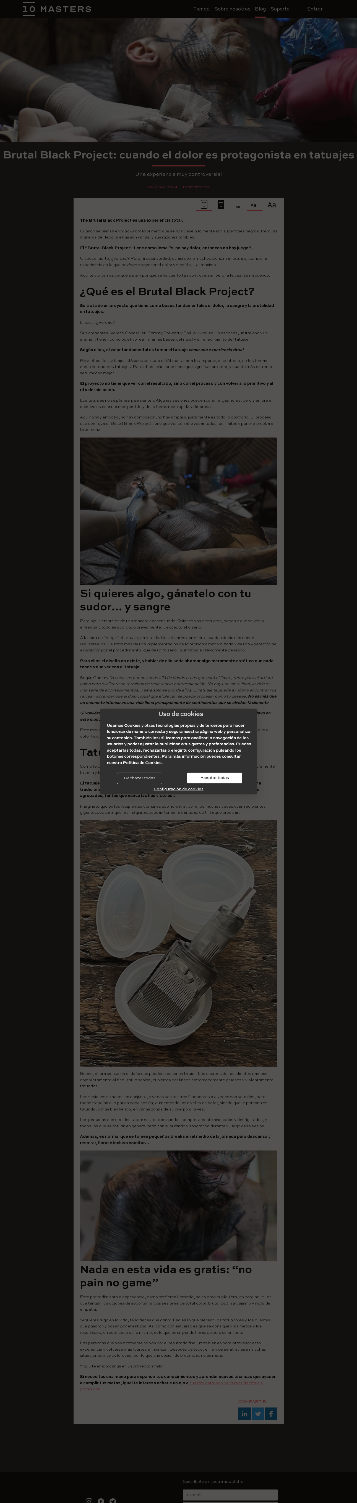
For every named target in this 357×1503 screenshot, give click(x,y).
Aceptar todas (214, 778)
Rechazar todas (139, 778)
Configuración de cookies (179, 789)
